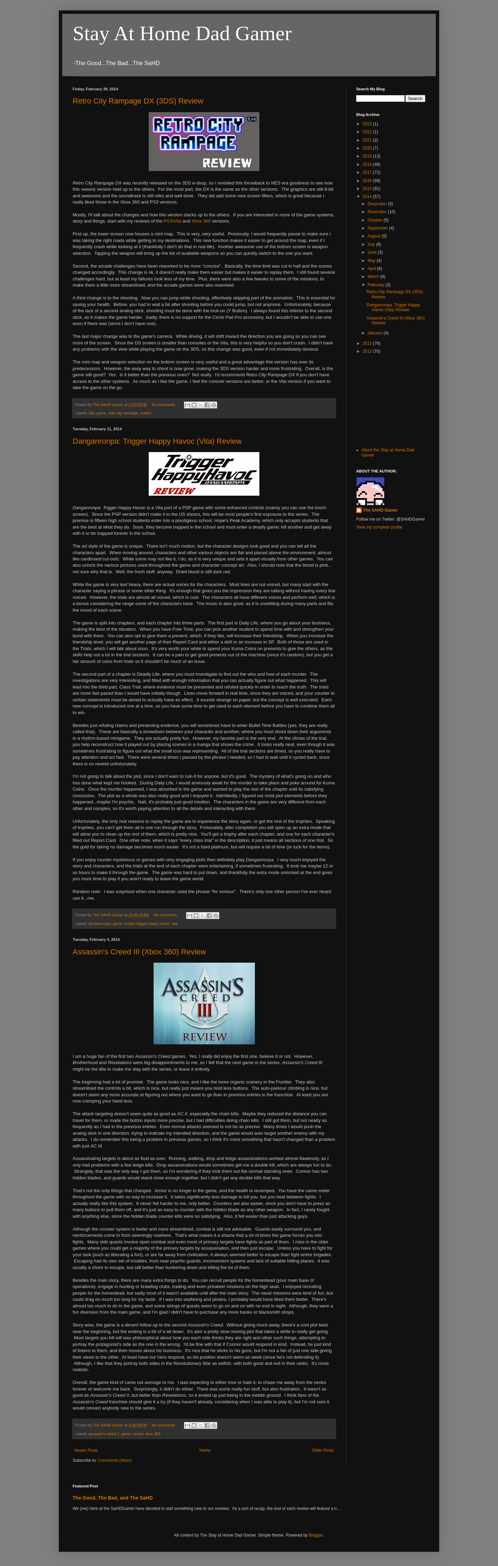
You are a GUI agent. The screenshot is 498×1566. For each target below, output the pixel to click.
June (373, 252)
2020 (368, 148)
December (378, 203)
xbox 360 (152, 1434)
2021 (368, 140)
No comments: (164, 405)
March (374, 276)
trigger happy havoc (153, 923)
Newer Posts (86, 1450)
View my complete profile (379, 527)
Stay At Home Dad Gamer (182, 33)
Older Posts (323, 1450)
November (378, 211)
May (372, 260)
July (372, 244)
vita (174, 923)
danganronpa (100, 923)
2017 (368, 172)
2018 (368, 164)
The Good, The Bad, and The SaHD (113, 1498)
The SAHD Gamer (380, 510)
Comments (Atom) (114, 1460)
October (376, 220)
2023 (368, 124)
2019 (368, 156)
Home (205, 1450)
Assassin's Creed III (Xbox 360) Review (139, 951)
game (101, 413)
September (378, 228)
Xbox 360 (201, 221)
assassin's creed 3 (104, 1434)
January (376, 333)
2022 (368, 131)
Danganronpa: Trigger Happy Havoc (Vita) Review (157, 441)
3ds (91, 413)
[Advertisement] (390, 400)
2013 (368, 343)
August (375, 236)
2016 (368, 180)
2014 (368, 196)
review (145, 413)
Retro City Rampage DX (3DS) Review (138, 101)
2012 (368, 351)
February (376, 284)
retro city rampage (123, 413)
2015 (368, 188)
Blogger (316, 1535)
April (372, 268)
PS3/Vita (172, 221)
